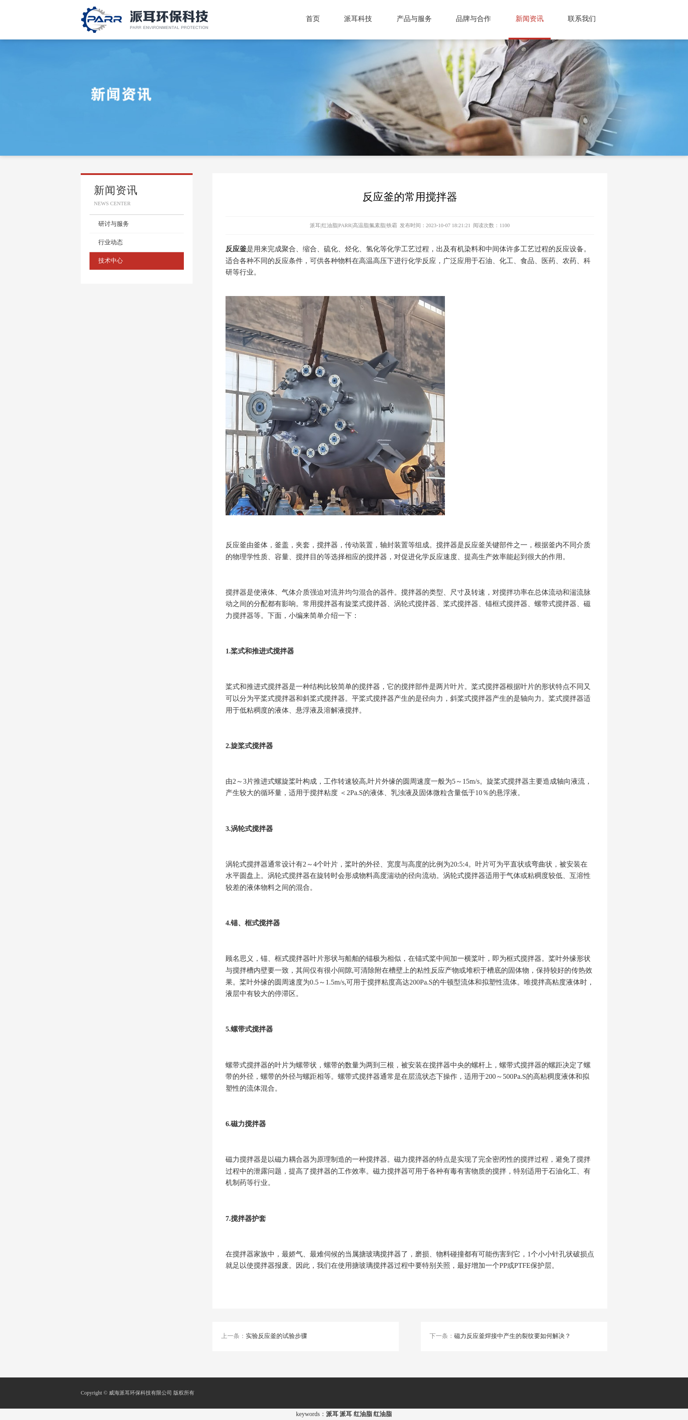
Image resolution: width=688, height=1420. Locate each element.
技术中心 (110, 260)
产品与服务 (414, 18)
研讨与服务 (113, 224)
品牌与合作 (473, 18)
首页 (313, 18)
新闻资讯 (530, 18)
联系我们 (582, 18)
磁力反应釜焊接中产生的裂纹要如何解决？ (512, 1336)
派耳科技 (358, 18)
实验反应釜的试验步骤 (276, 1336)
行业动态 (110, 242)
